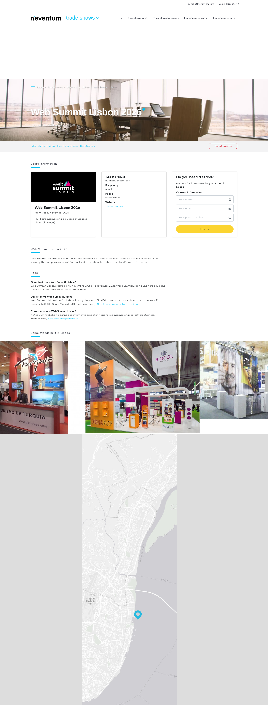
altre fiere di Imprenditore (62, 319)
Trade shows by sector (196, 18)
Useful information (43, 146)
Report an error (223, 146)
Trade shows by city (138, 18)
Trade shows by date (224, 18)
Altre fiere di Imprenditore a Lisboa (117, 304)
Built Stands (87, 146)
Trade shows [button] (82, 18)
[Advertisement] (134, 51)
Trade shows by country (166, 18)
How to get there (67, 146)
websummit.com (115, 206)
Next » (204, 229)
